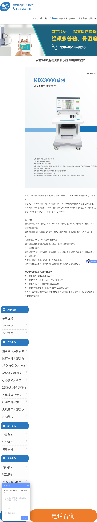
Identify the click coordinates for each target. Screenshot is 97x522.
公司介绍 (7, 318)
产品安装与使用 (11, 482)
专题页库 (92, 18)
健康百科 (7, 449)
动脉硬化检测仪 (11, 373)
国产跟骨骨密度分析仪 (14, 358)
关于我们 (44, 18)
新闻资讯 (63, 18)
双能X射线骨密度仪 (14, 387)
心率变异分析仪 (11, 380)
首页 (35, 18)
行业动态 (7, 442)
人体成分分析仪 (11, 395)
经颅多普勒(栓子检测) (14, 402)
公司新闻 (7, 435)
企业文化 (7, 326)
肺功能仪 (7, 416)
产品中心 (54, 18)
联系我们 (82, 18)
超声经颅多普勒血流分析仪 (14, 351)
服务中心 (73, 18)
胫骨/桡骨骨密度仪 (13, 365)
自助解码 (7, 467)
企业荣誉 (7, 333)
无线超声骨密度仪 (13, 409)
